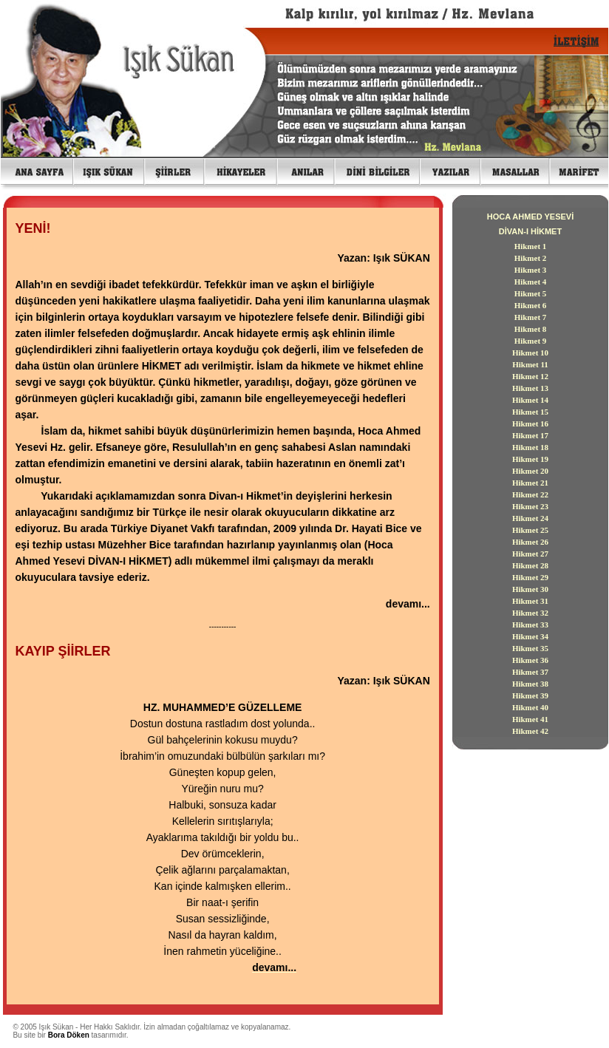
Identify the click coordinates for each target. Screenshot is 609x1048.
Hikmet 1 (530, 246)
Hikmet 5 (530, 293)
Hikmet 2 (530, 258)
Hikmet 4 (530, 281)
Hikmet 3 (530, 269)
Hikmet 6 (530, 305)
